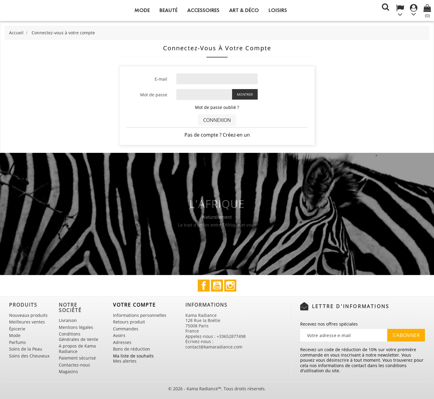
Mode (142, 10)
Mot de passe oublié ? (217, 107)
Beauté (168, 10)
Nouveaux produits (28, 315)
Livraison (68, 320)
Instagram (230, 286)
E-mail (161, 79)
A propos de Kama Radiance (77, 348)
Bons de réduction (131, 349)
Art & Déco (244, 10)
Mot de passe (153, 94)
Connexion (217, 120)
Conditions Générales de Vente (78, 336)
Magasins (68, 371)
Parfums (17, 342)
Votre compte (134, 305)
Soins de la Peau (25, 349)
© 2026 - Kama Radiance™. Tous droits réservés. (217, 388)
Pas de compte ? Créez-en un (217, 134)
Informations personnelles (139, 315)
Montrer (245, 94)
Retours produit (129, 322)
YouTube (217, 286)
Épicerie (17, 329)
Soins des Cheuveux (29, 356)
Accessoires (203, 10)
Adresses (122, 342)
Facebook (204, 286)
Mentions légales (76, 327)
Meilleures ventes (27, 322)
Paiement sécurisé (77, 358)
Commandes (125, 329)
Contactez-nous (74, 365)
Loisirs (278, 10)
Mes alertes (125, 361)
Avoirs (119, 335)
